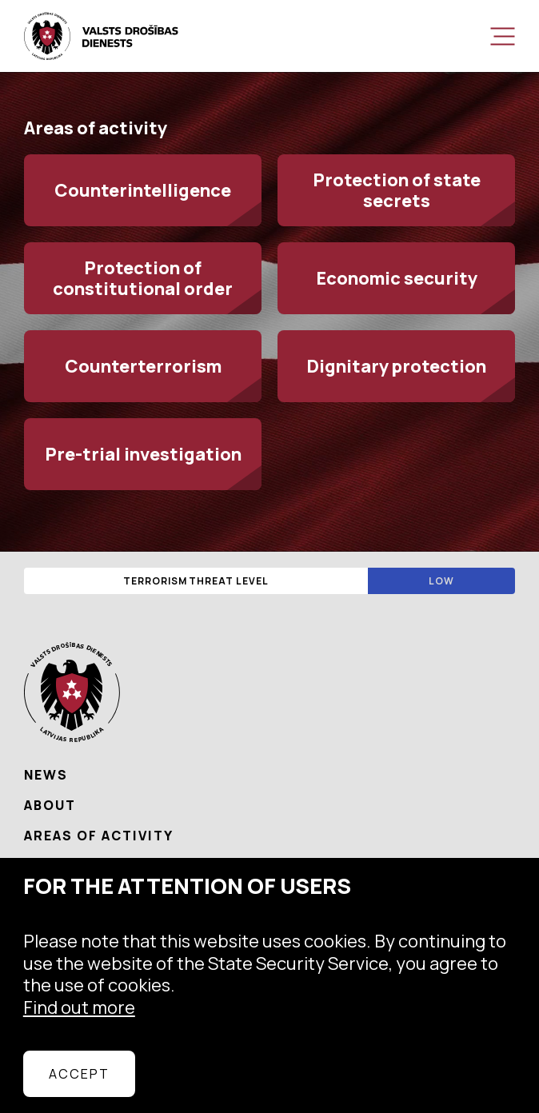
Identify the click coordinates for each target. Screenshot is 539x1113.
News (46, 775)
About (50, 805)
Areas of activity (99, 835)
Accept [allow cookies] (79, 1074)
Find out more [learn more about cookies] (79, 1007)
